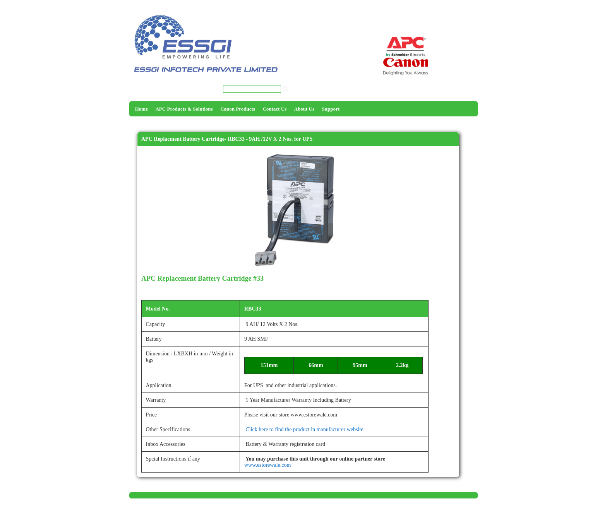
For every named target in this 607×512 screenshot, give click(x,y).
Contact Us (274, 109)
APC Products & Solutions (184, 109)
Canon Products (237, 109)
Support (331, 109)
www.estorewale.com (267, 465)
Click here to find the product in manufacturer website (304, 429)
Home (141, 109)
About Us (304, 109)
